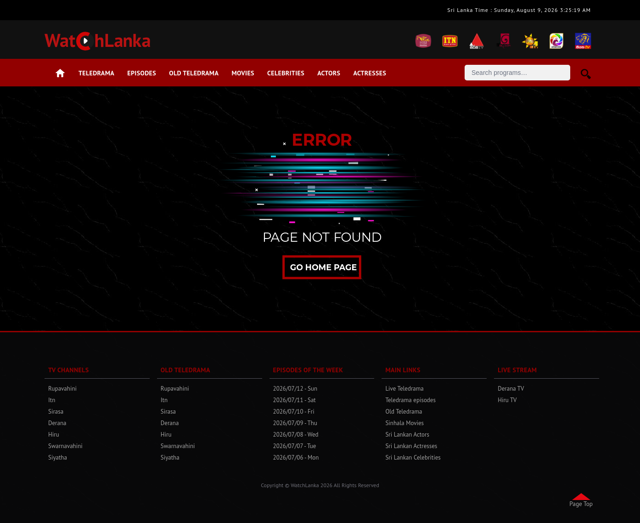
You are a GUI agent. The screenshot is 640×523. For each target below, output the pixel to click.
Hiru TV (507, 400)
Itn (51, 400)
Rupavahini (62, 388)
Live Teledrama (404, 388)
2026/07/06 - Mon (296, 457)
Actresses (370, 73)
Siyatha (57, 457)
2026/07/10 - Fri (293, 411)
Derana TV (511, 388)
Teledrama (96, 73)
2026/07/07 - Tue (294, 446)
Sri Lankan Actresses (411, 446)
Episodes (141, 73)
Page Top (581, 504)
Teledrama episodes (410, 400)
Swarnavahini (65, 446)
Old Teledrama (194, 73)
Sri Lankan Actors (407, 434)
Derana (57, 423)
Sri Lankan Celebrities (412, 457)
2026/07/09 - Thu (295, 423)
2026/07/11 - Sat (294, 400)
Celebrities (285, 73)
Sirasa (55, 411)
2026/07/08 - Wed (296, 434)
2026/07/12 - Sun (295, 388)
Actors (328, 73)
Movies (243, 73)
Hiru (53, 434)
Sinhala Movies (404, 423)
